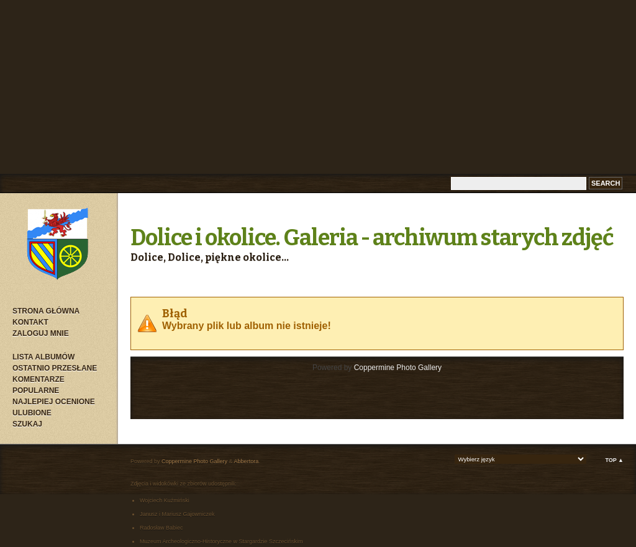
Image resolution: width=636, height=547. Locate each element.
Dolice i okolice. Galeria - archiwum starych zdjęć (372, 237)
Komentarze (38, 379)
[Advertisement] (318, 87)
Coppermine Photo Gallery (398, 367)
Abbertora (246, 461)
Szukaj (27, 424)
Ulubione (32, 413)
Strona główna (46, 311)
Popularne (35, 390)
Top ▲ (614, 460)
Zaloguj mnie (40, 333)
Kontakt (30, 322)
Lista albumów (43, 357)
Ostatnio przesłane (54, 368)
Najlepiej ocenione (53, 401)
